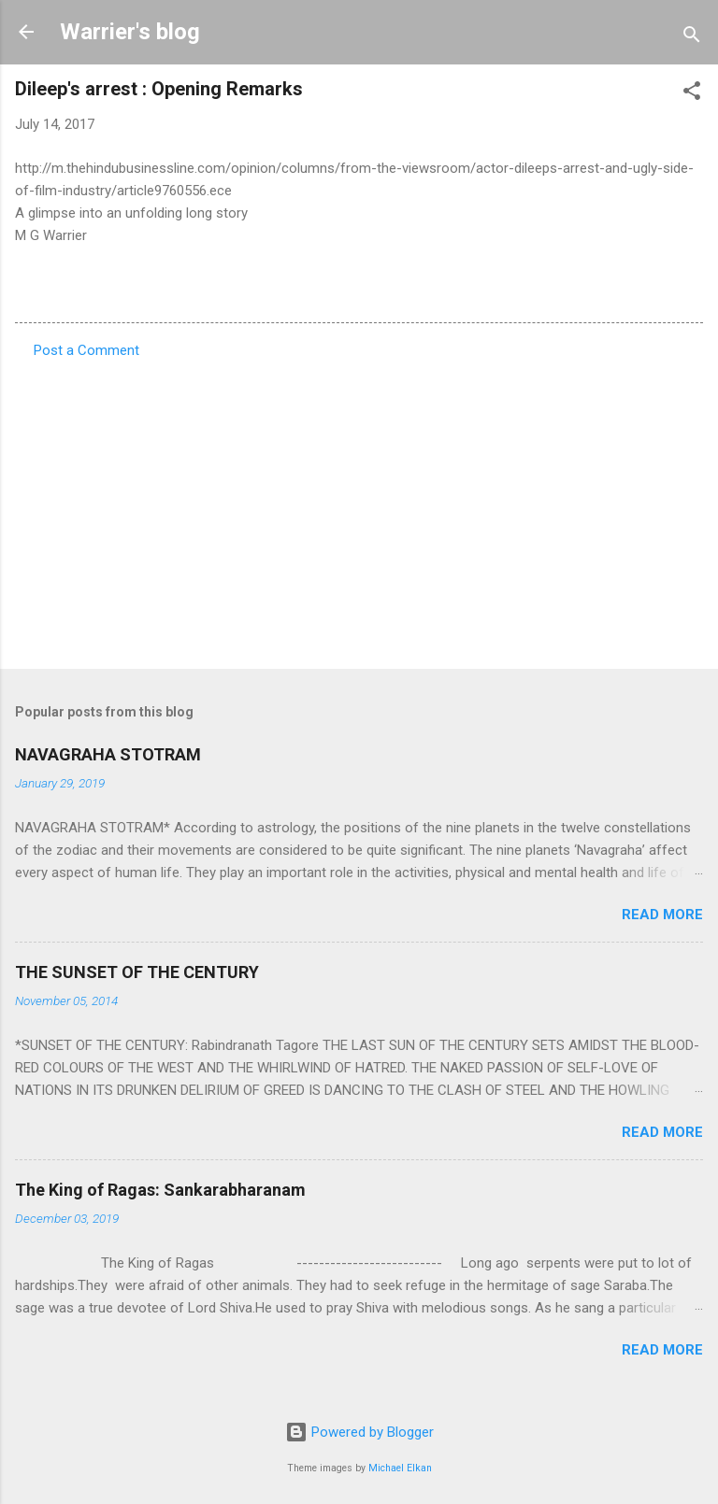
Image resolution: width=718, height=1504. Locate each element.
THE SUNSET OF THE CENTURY (137, 972)
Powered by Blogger (359, 1432)
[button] (692, 93)
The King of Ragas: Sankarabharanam (160, 1189)
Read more (662, 914)
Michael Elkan (400, 1468)
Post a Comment (86, 350)
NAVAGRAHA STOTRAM (108, 754)
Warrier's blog (130, 32)
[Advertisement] (359, 508)
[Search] (692, 37)
